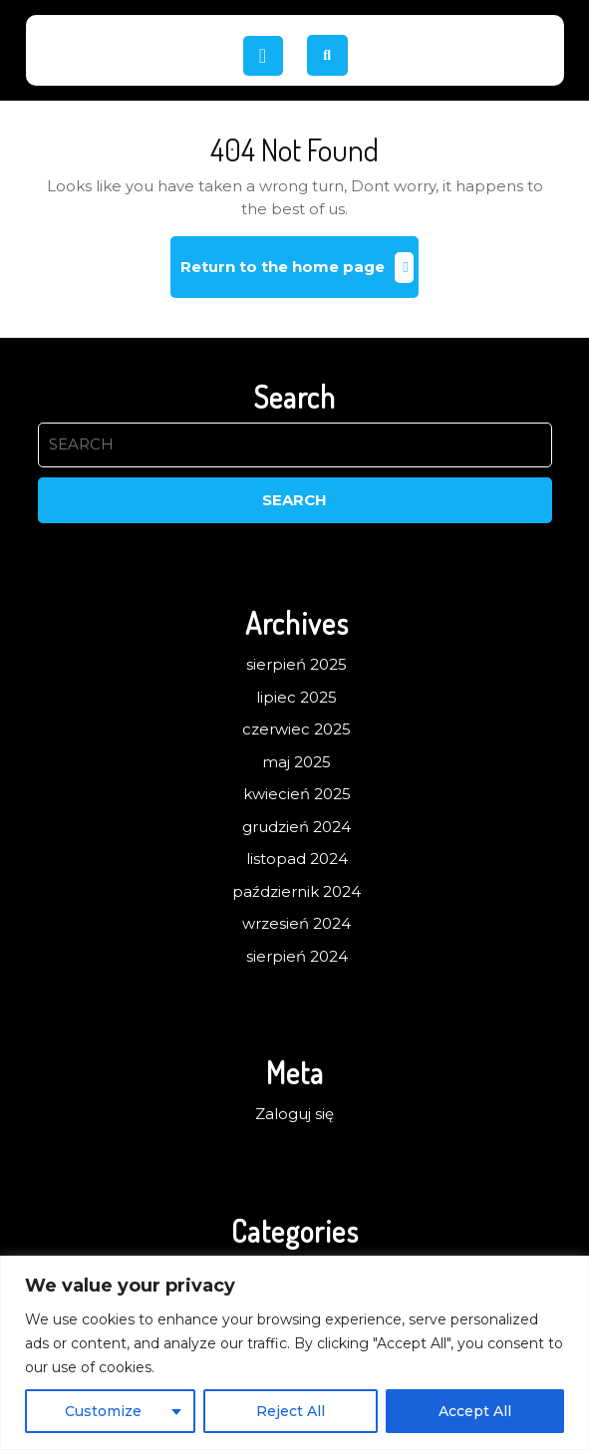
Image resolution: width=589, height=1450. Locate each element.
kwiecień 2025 (297, 793)
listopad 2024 (297, 858)
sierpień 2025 (296, 664)
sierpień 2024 (297, 956)
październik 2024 (296, 891)
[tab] (263, 56)
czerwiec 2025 (296, 729)
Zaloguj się (294, 1113)
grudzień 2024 (296, 826)
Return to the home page (299, 274)
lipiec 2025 (296, 697)
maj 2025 (296, 761)
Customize (103, 1411)
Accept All (475, 1411)
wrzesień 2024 (296, 923)
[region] (294, 1353)
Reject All (290, 1411)
